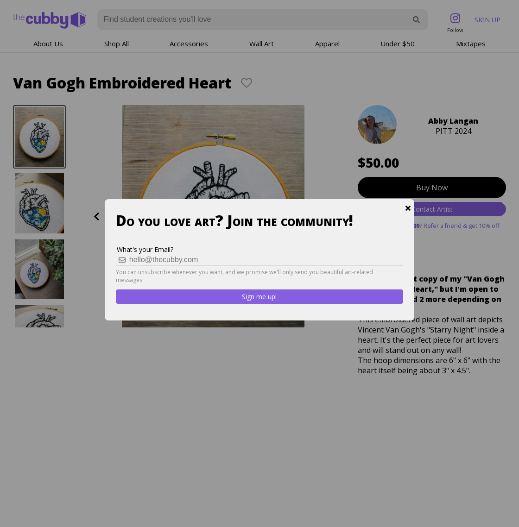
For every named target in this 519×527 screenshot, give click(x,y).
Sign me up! (259, 296)
